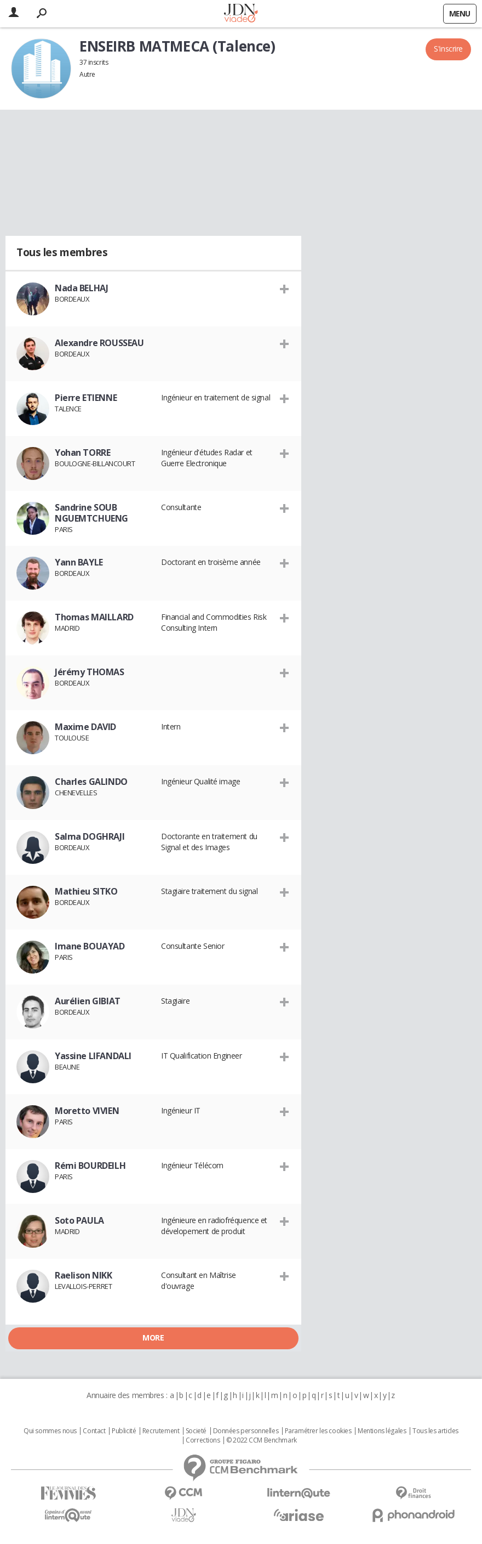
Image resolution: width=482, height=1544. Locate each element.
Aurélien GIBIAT (87, 1001)
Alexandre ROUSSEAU (99, 343)
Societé (196, 1431)
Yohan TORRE (82, 452)
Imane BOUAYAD (90, 946)
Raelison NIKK (83, 1275)
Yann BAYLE (79, 562)
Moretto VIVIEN (87, 1111)
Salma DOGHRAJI (89, 836)
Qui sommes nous (50, 1431)
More (153, 1337)
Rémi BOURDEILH (90, 1166)
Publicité (124, 1431)
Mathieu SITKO (86, 891)
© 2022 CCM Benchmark (261, 1440)
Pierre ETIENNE (86, 398)
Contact (94, 1431)
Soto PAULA (79, 1220)
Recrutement (160, 1431)
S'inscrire (448, 48)
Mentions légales (382, 1431)
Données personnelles (246, 1431)
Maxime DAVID (85, 727)
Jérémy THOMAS (89, 672)
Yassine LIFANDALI (93, 1056)
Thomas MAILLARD (94, 617)
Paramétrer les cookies (318, 1431)
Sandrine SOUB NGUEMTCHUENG (91, 512)
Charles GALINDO (91, 782)
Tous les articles (435, 1431)
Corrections (203, 1440)
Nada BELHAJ (81, 288)
